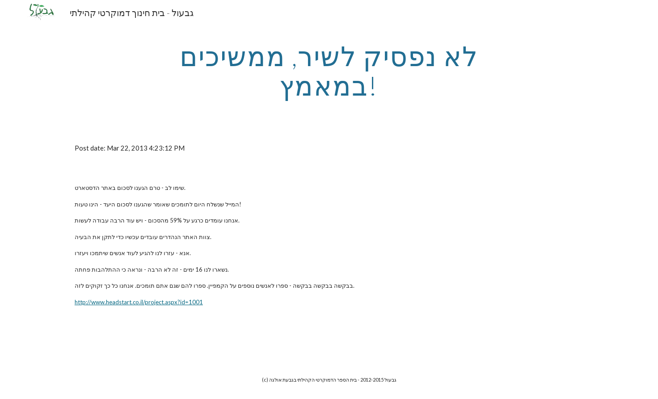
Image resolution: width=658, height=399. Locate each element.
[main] (329, 71)
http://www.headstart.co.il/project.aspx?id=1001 (139, 302)
